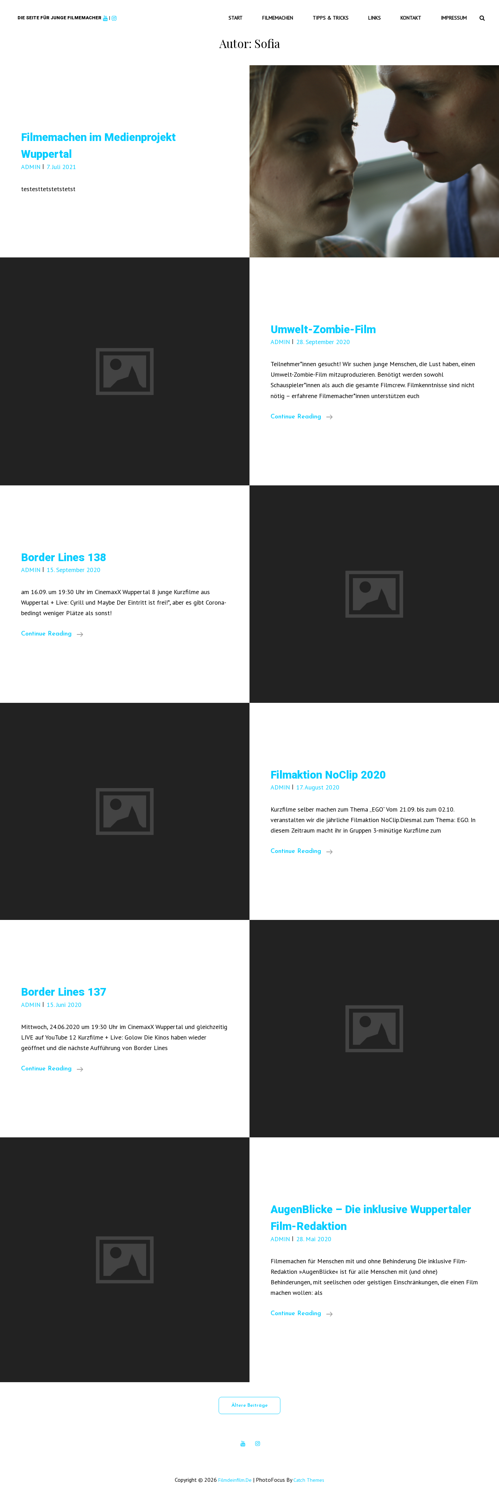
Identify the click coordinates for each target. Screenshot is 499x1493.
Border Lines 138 (72, 550)
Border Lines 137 (72, 985)
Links (384, 15)
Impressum (456, 15)
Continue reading (302, 410)
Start (257, 15)
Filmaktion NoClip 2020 (340, 767)
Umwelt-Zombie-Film (334, 322)
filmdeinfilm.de (233, 1473)
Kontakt (416, 15)
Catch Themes (311, 1473)
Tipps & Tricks (344, 15)
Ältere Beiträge (249, 1399)
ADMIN (31, 160)
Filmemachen (295, 15)
